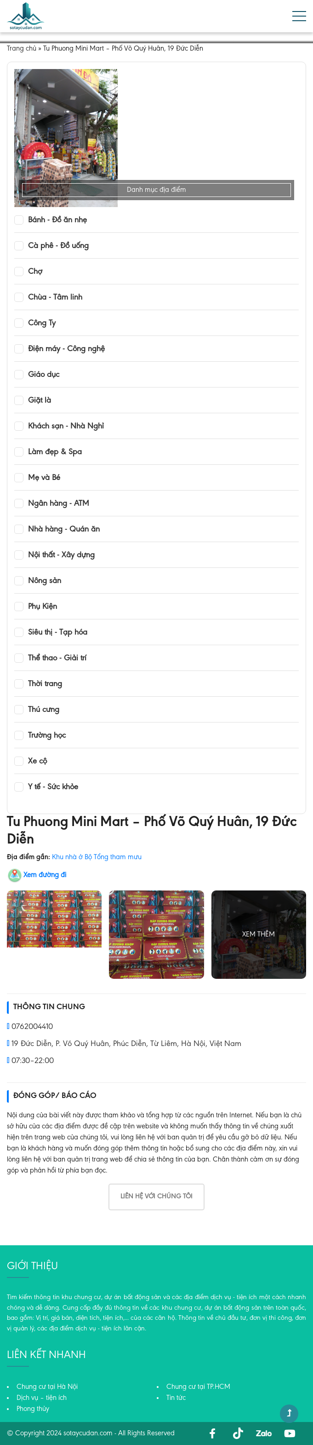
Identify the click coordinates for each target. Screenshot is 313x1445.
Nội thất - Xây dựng (61, 555)
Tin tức (176, 1398)
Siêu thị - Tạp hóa (57, 633)
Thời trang (45, 684)
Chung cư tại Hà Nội (47, 1387)
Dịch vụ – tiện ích (42, 1398)
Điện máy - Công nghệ (66, 349)
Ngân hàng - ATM (58, 504)
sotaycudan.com (88, 1433)
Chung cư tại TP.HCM (198, 1387)
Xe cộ (37, 761)
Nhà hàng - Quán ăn (64, 530)
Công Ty (42, 323)
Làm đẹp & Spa (55, 452)
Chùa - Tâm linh (55, 298)
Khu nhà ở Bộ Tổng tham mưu (97, 857)
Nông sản (44, 581)
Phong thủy (33, 1409)
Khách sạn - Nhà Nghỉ (66, 426)
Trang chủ (21, 48)
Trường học (47, 736)
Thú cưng (43, 710)
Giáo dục (43, 375)
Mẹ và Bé (44, 478)
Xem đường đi (44, 875)
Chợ (35, 272)
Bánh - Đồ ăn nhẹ (57, 220)
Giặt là (39, 401)
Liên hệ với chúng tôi (156, 1196)
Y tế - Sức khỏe (53, 787)
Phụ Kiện (42, 607)
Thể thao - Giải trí (57, 658)
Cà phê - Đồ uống (58, 246)
